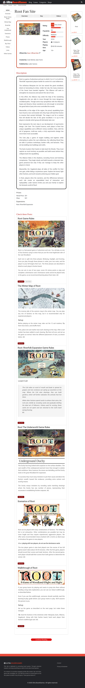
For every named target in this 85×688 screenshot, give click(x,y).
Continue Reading (41, 640)
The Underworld (7, 29)
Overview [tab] (24, 16)
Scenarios (8, 33)
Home (4, 5)
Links (7, 50)
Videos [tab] (58, 16)
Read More (21, 281)
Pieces (8, 37)
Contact (59, 663)
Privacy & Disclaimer (62, 666)
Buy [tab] (41, 16)
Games (35, 2)
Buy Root (7, 43)
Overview (7, 13)
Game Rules (28, 281)
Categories (42, 2)
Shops (50, 2)
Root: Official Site (32, 53)
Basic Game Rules (7, 17)
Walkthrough (7, 40)
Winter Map (7, 22)
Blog (30, 2)
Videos (8, 47)
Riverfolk (7, 25)
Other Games (8, 53)
